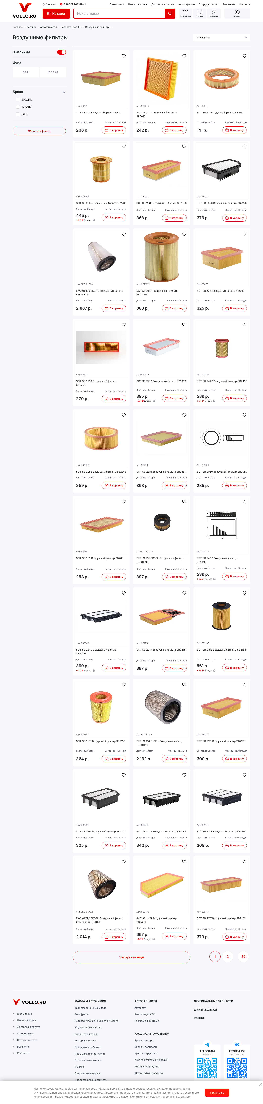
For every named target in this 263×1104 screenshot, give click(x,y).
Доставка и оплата (162, 4)
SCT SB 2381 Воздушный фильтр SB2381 (161, 471)
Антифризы (81, 1014)
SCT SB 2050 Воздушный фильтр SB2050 (222, 471)
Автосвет (140, 1007)
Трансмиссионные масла (90, 1007)
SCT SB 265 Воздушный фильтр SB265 (99, 558)
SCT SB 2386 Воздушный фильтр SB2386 (161, 203)
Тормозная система (146, 1020)
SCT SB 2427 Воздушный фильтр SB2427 (222, 381)
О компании (116, 4)
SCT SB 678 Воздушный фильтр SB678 (220, 290)
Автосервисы (186, 4)
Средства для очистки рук (91, 1079)
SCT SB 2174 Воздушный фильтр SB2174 (221, 831)
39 (243, 957)
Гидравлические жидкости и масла (96, 1020)
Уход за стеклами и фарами (151, 1059)
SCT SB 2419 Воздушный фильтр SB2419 (161, 381)
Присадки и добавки (87, 1047)
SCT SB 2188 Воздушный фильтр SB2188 (221, 649)
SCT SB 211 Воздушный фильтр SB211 (219, 112)
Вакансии (229, 4)
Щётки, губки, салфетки (149, 1073)
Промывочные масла (88, 1060)
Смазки (79, 1066)
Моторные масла (85, 1040)
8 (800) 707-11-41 (75, 4)
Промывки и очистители (90, 1053)
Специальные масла (87, 1073)
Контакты (244, 4)
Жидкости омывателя (88, 1027)
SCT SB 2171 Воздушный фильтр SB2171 (221, 741)
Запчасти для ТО (144, 1014)
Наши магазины (137, 4)
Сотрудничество (209, 4)
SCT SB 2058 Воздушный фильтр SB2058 (101, 471)
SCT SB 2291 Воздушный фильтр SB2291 (100, 831)
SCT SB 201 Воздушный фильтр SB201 (99, 112)
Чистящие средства (146, 1066)
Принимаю (217, 1092)
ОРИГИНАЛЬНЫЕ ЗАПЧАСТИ (213, 1001)
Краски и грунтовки (146, 1053)
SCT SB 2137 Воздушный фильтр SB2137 (100, 741)
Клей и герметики (86, 1034)
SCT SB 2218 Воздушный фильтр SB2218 (161, 649)
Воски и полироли (145, 1046)
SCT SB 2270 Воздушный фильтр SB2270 (222, 203)
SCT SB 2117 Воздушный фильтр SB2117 (221, 918)
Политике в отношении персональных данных (160, 1096)
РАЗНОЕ (199, 1018)
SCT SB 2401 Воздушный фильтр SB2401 (161, 831)
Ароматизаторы (144, 1040)
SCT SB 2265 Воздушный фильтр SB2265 (101, 203)
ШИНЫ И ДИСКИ (205, 1009)
